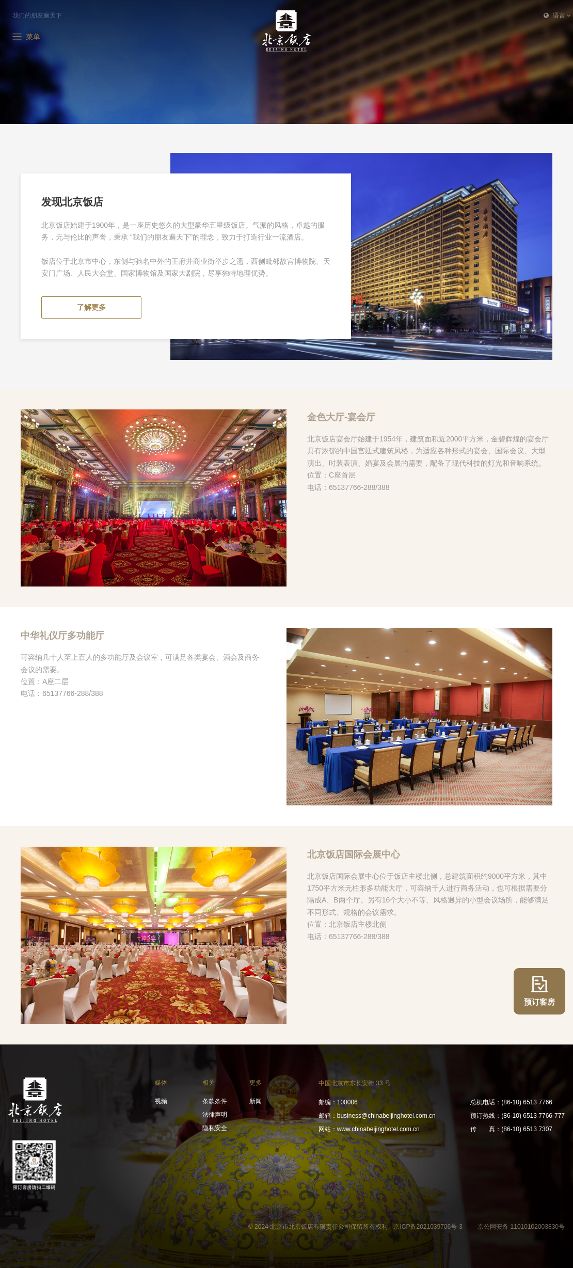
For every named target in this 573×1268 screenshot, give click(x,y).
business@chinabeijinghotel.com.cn (377, 1115)
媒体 (161, 1082)
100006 (338, 1102)
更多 (255, 1082)
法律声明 (214, 1114)
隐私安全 (214, 1128)
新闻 (255, 1101)
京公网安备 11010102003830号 (521, 1226)
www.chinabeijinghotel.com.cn (369, 1129)
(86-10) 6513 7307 (511, 1129)
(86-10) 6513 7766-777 (517, 1115)
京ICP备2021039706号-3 (428, 1226)
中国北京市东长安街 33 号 (355, 1083)
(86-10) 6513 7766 (511, 1102)
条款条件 (214, 1101)
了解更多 (91, 307)
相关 (208, 1082)
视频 (161, 1101)
